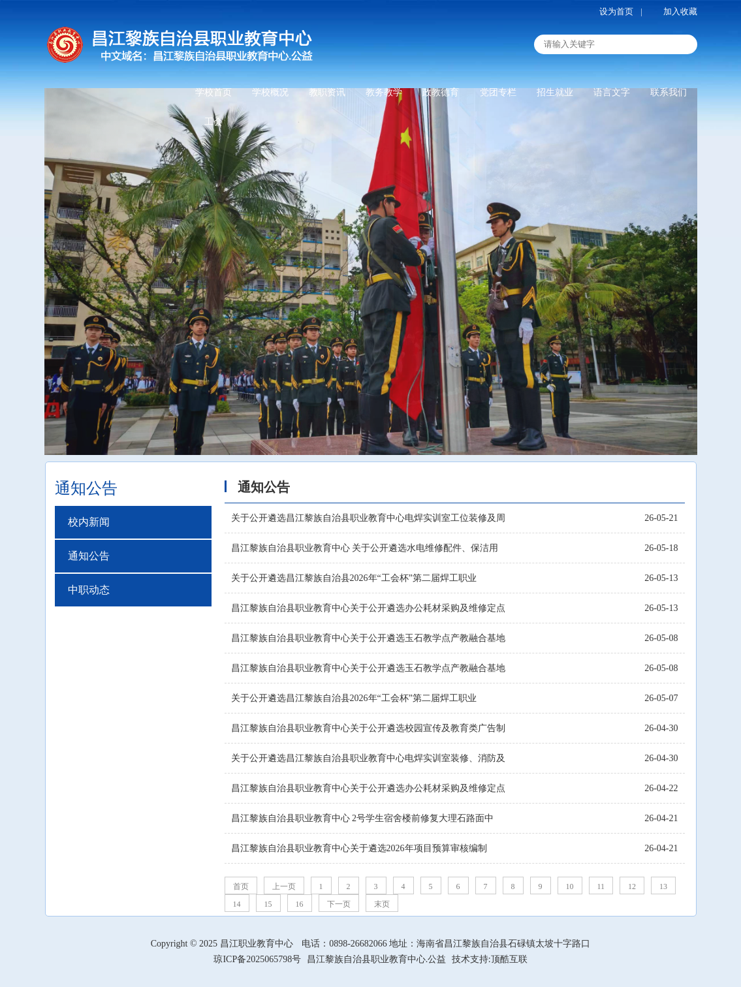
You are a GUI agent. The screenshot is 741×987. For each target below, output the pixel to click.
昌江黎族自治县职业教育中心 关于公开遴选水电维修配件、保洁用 (365, 548)
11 (601, 886)
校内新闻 (89, 521)
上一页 (284, 886)
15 (268, 904)
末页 (382, 904)
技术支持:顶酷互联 (490, 959)
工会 (213, 122)
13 (663, 886)
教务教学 (384, 92)
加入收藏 (680, 11)
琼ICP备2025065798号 (257, 959)
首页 (241, 886)
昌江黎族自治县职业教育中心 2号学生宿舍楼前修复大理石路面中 (362, 818)
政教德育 (440, 92)
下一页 (339, 904)
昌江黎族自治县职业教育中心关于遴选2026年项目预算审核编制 (359, 848)
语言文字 (611, 92)
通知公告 (89, 555)
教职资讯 (327, 92)
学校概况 (270, 92)
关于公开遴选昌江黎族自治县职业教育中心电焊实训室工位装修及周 (368, 518)
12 (632, 886)
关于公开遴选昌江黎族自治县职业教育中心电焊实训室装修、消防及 (368, 758)
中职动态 (89, 589)
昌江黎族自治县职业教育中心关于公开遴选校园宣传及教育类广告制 (368, 728)
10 (570, 886)
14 (237, 904)
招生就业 (555, 92)
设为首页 (616, 11)
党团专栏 (498, 92)
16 (300, 904)
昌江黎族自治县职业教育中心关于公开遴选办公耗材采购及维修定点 (368, 608)
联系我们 (668, 92)
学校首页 (213, 92)
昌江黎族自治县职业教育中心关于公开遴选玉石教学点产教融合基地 (368, 638)
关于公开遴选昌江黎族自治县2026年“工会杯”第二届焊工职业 (354, 578)
